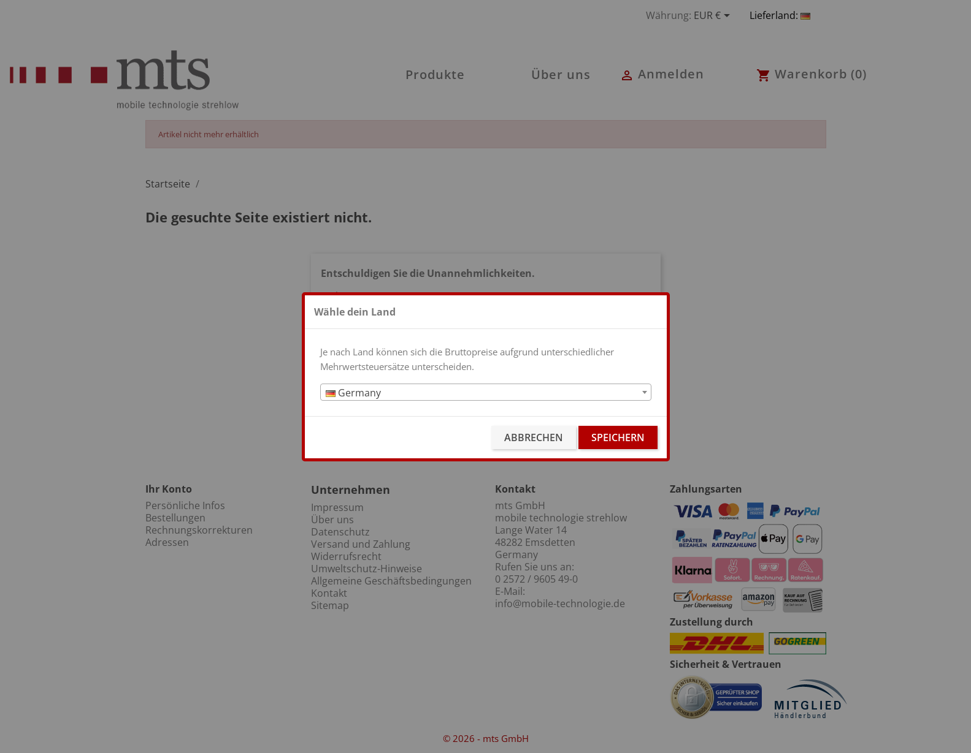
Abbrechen (533, 437)
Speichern (618, 437)
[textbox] (486, 392)
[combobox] (485, 392)
